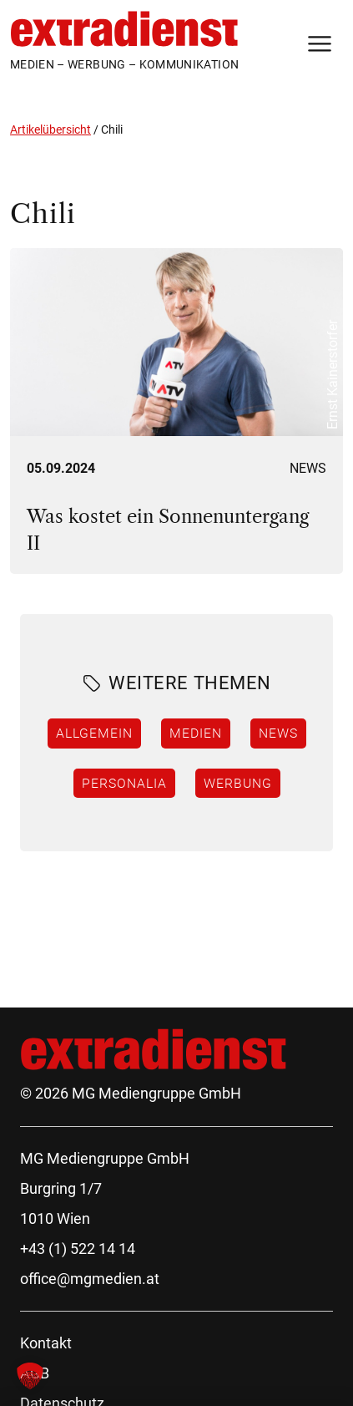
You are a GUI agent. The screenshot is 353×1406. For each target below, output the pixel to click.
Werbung (238, 783)
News (308, 468)
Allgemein (94, 732)
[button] (30, 1376)
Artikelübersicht (50, 129)
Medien (195, 732)
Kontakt (46, 1343)
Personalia (124, 783)
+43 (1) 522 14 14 (77, 1248)
